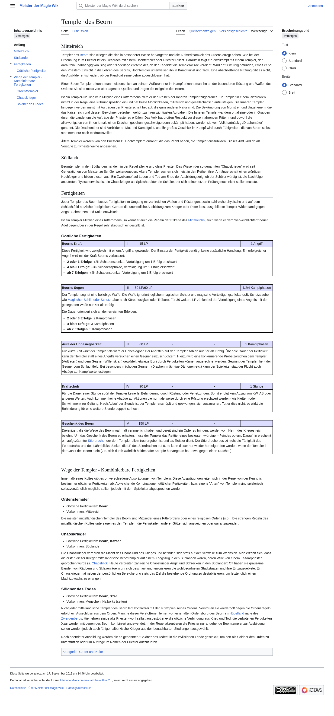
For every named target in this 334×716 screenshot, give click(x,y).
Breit (292, 92)
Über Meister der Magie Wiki (46, 688)
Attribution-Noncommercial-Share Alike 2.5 (86, 680)
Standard (295, 61)
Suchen (178, 6)
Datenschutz (18, 688)
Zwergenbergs (71, 618)
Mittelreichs (196, 220)
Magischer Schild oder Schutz (89, 300)
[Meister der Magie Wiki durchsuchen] (123, 6)
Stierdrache (96, 440)
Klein (292, 53)
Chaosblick (100, 563)
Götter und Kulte (91, 652)
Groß (292, 68)
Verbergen (22, 36)
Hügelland (236, 613)
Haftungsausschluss (78, 688)
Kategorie (70, 652)
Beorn (84, 55)
